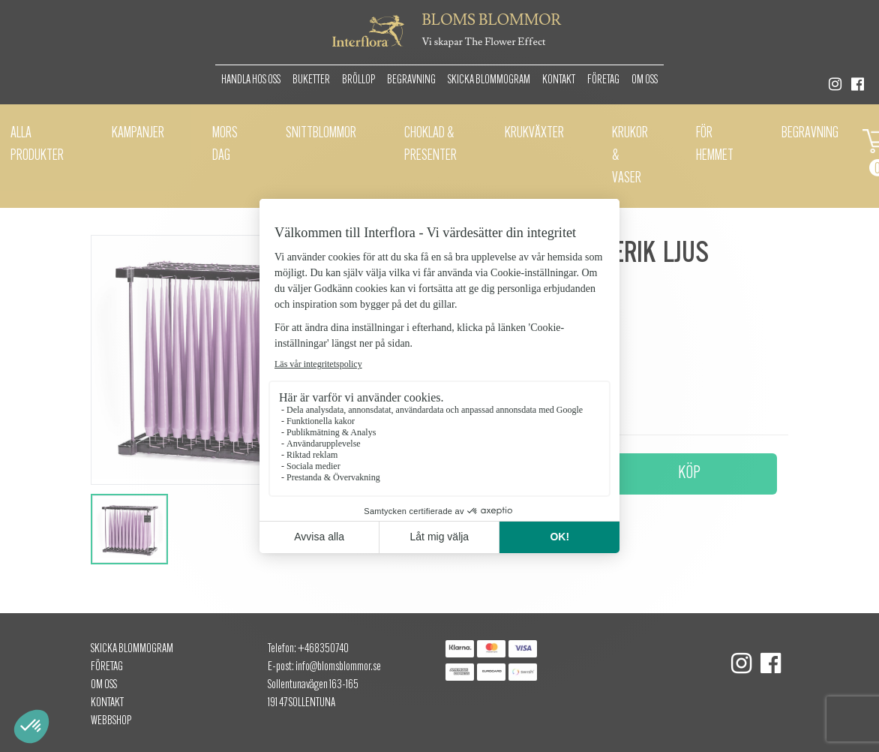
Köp (689, 474)
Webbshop (111, 721)
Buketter (311, 80)
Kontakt (558, 80)
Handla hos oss (250, 80)
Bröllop (358, 80)
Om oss (645, 80)
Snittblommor (321, 133)
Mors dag (225, 145)
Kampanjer (138, 133)
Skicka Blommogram (489, 80)
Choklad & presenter (430, 145)
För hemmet (715, 145)
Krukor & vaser (630, 156)
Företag (603, 80)
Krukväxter (534, 133)
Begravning (411, 80)
